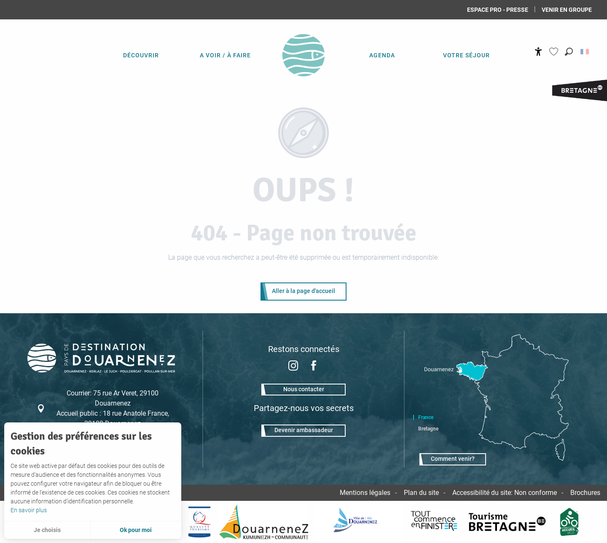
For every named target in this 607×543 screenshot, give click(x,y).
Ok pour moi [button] (136, 530)
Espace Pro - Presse (497, 9)
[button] (568, 51)
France (425, 417)
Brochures (585, 493)
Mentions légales (365, 493)
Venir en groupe (567, 9)
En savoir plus (29, 510)
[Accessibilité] (538, 51)
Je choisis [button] (47, 530)
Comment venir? (453, 458)
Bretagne (428, 428)
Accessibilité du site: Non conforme (504, 493)
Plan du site (421, 493)
